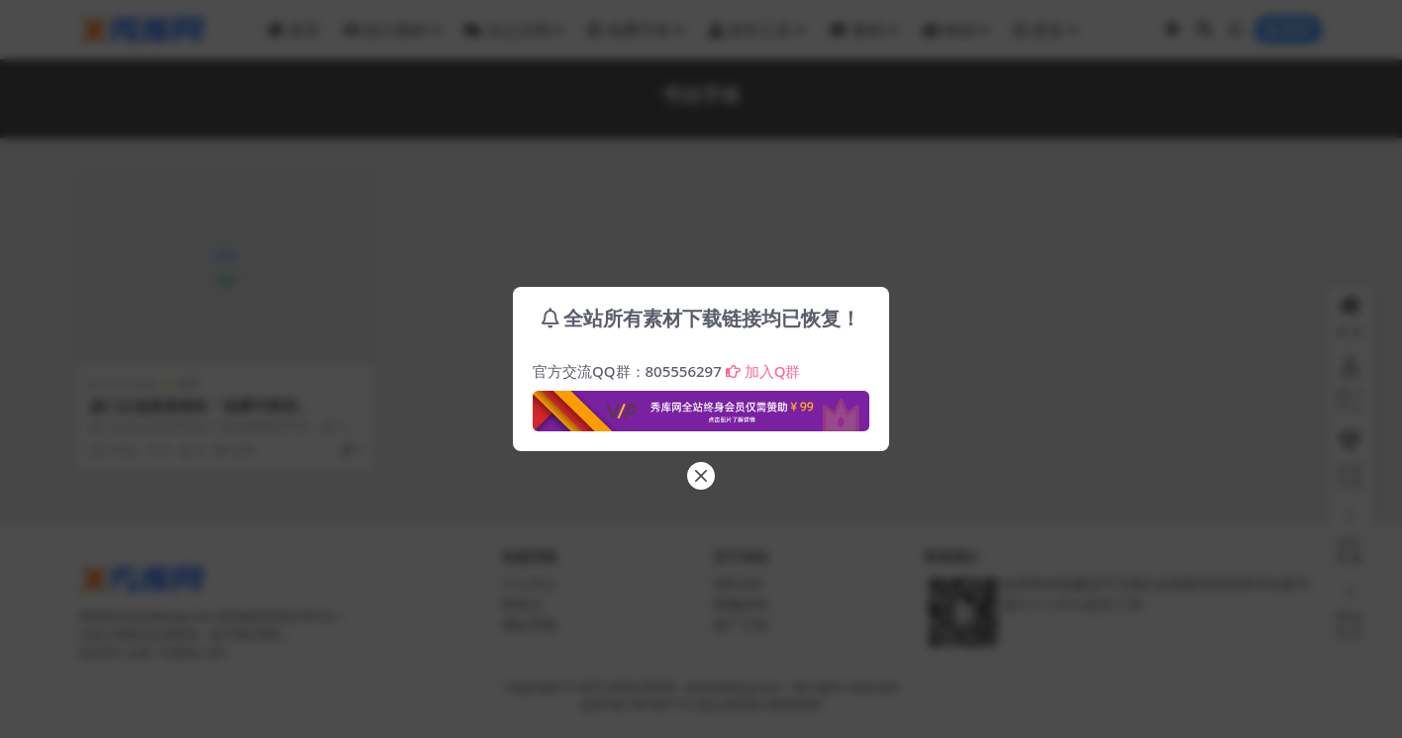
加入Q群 (763, 371)
